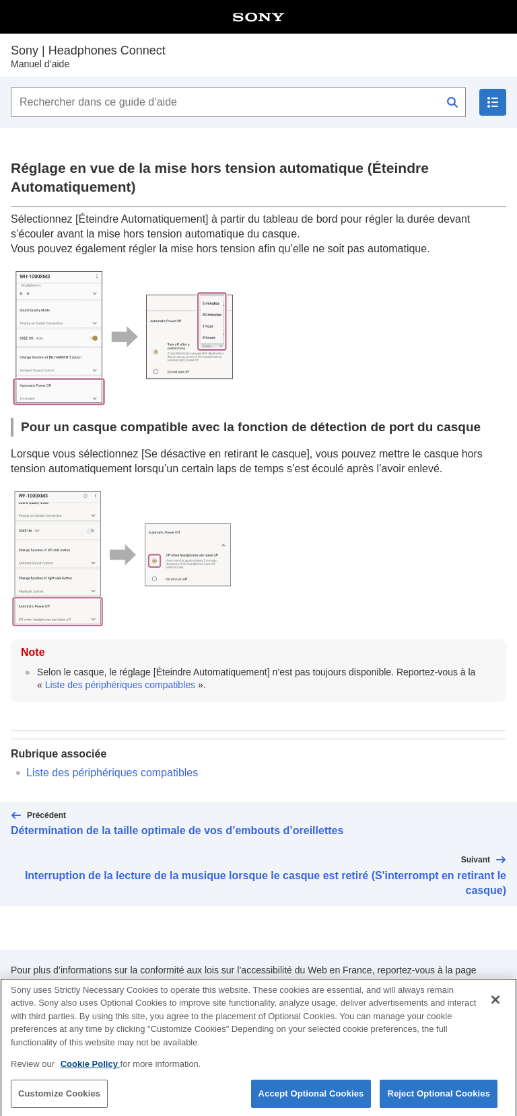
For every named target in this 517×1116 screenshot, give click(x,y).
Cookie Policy (90, 1071)
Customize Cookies (59, 1099)
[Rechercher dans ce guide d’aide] (238, 102)
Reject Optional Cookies (438, 1099)
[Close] (495, 1005)
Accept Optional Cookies (311, 1099)
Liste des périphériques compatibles (120, 684)
